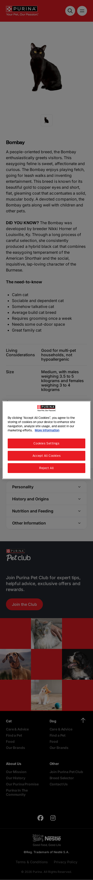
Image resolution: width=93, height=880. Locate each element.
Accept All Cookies (46, 455)
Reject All (46, 468)
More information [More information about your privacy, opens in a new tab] (47, 430)
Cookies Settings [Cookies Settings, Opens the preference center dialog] (46, 443)
